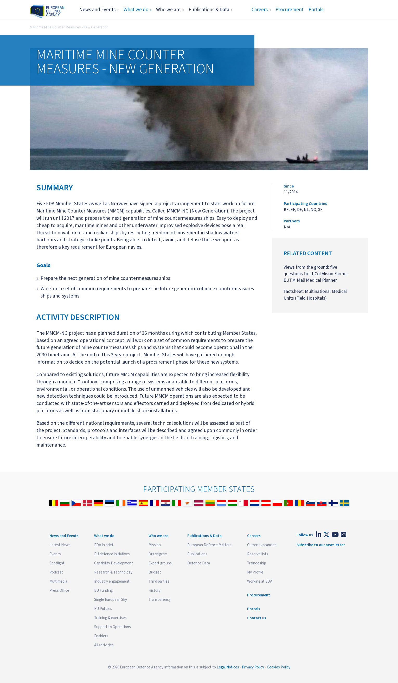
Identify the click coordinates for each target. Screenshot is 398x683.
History (155, 590)
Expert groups (160, 563)
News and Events (99, 9)
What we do (137, 9)
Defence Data (198, 563)
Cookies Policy (278, 667)
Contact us (256, 618)
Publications (197, 554)
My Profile (255, 572)
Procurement (289, 9)
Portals (316, 9)
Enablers (101, 636)
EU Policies (103, 608)
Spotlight (57, 563)
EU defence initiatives (112, 554)
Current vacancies (262, 545)
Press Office (59, 590)
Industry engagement (112, 581)
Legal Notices (228, 667)
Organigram (158, 554)
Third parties (159, 581)
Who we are (170, 9)
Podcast (56, 572)
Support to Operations (112, 627)
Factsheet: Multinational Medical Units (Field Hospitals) (315, 294)
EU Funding (103, 590)
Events (55, 554)
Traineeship (256, 563)
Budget (155, 572)
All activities (104, 645)
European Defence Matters (209, 545)
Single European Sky (110, 599)
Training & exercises (110, 618)
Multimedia (58, 581)
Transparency (160, 599)
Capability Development (113, 563)
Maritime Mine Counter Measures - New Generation (69, 27)
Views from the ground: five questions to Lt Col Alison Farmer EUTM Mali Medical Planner (316, 273)
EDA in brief (103, 545)
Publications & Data (210, 9)
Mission (155, 545)
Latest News (59, 545)
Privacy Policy (253, 667)
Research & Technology (113, 572)
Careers (261, 9)
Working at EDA (259, 581)
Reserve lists (257, 554)
